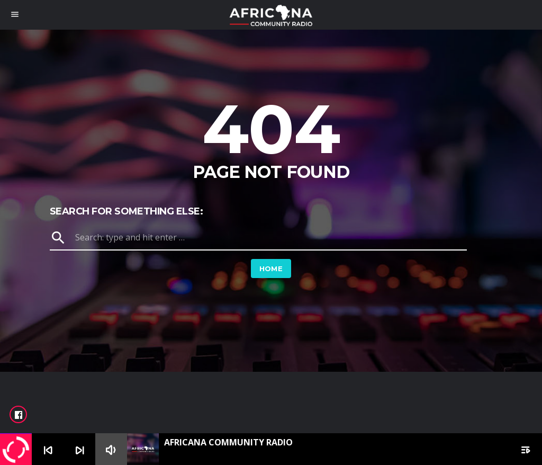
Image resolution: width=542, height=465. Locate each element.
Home (271, 268)
